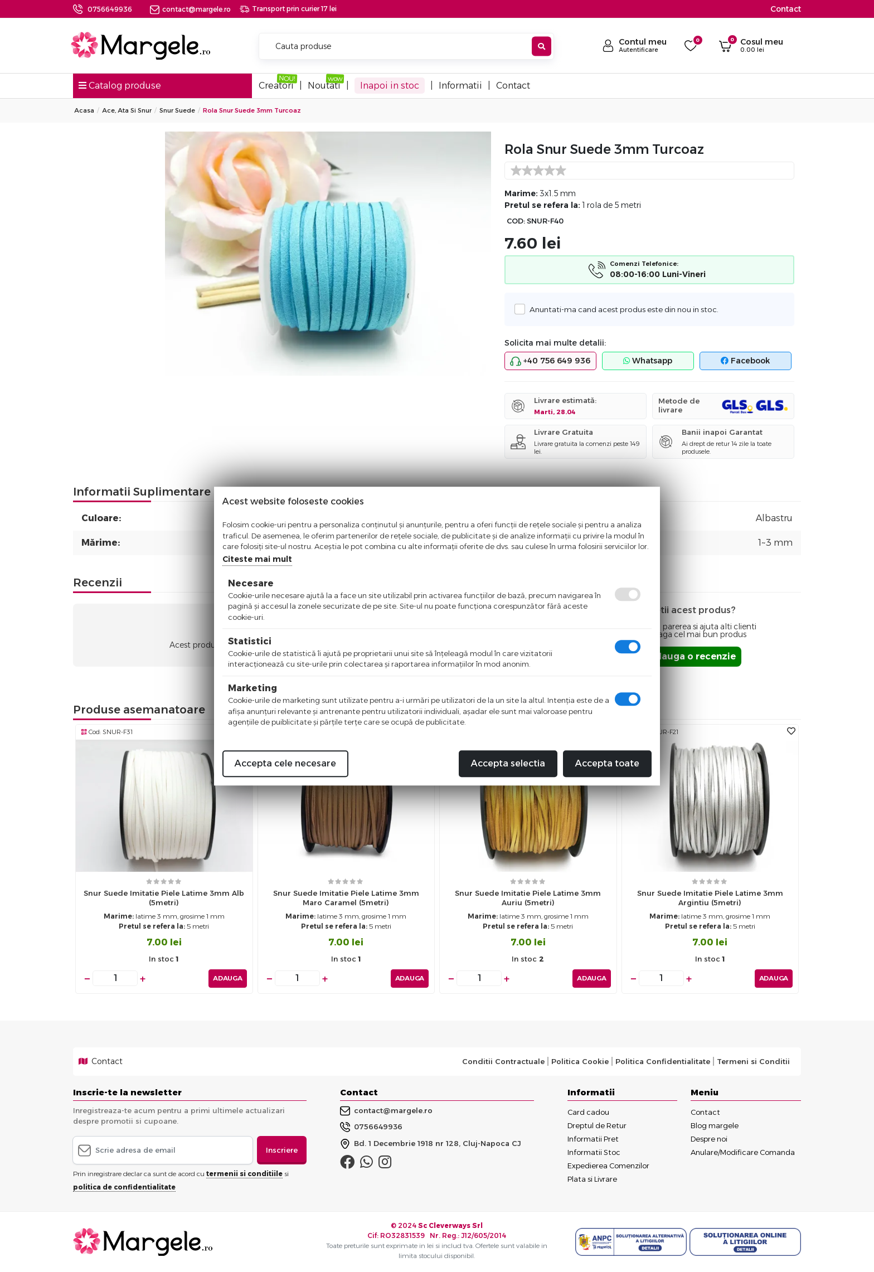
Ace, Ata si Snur (127, 110)
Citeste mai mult (257, 559)
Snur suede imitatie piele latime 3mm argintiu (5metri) (710, 898)
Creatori (276, 85)
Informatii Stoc (593, 1152)
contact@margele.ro (190, 9)
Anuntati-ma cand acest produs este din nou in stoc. (620, 309)
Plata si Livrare (592, 1178)
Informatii (460, 85)
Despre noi (709, 1138)
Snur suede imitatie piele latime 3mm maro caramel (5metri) (346, 898)
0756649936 (110, 9)
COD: (516, 221)
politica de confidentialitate (124, 1187)
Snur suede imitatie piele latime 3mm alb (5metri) (164, 898)
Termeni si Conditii (753, 1061)
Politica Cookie (580, 1061)
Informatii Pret (593, 1138)
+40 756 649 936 (550, 361)
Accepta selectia (508, 763)
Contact (785, 9)
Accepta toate (607, 763)
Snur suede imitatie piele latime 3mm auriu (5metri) (528, 898)
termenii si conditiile (244, 1173)
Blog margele (715, 1125)
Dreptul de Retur (597, 1125)
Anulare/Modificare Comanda (743, 1152)
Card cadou (588, 1112)
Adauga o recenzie (692, 656)
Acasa (84, 110)
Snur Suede (177, 110)
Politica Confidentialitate (662, 1061)
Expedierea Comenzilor (608, 1165)
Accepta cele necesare (285, 763)
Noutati (324, 85)
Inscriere (282, 1149)
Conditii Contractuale (503, 1061)
